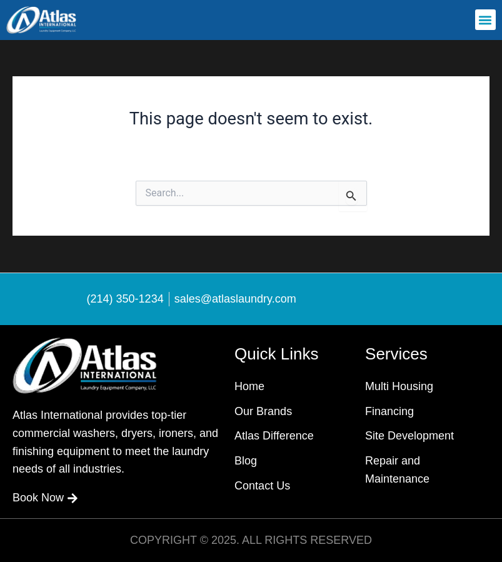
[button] (485, 19)
